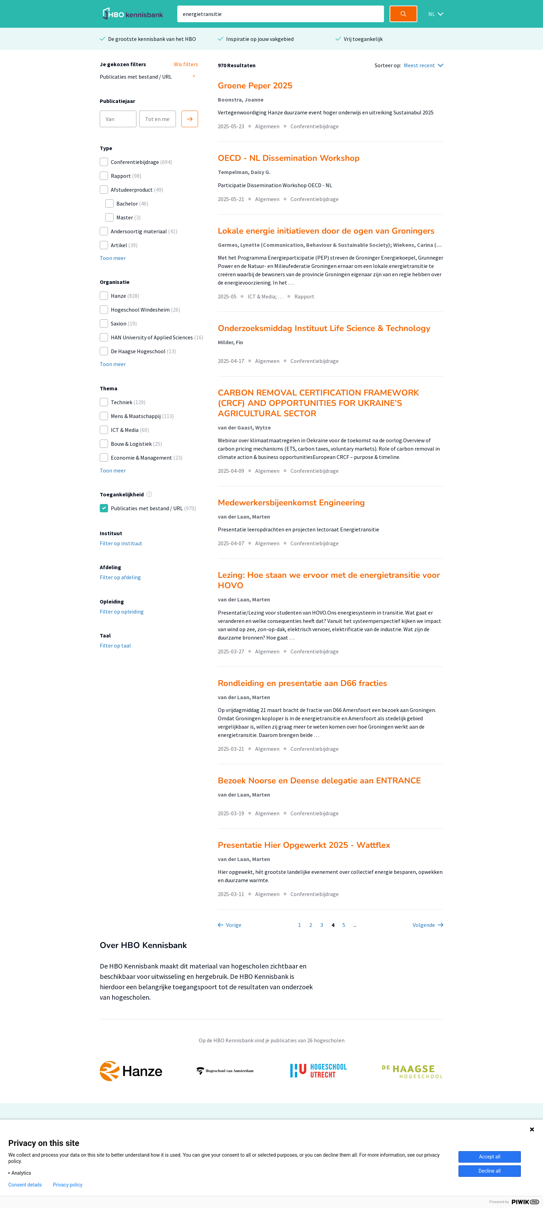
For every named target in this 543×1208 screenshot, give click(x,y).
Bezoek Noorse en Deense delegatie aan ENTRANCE (319, 780)
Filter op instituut (121, 543)
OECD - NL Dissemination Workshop (288, 158)
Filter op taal (115, 645)
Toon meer (113, 258)
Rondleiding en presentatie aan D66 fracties (302, 683)
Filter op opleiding (122, 611)
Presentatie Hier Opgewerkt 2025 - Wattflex (304, 845)
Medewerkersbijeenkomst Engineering (291, 502)
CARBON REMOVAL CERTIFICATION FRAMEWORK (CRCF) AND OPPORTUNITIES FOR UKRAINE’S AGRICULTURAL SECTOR (318, 403)
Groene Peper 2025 (255, 85)
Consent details (25, 1185)
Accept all (489, 1156)
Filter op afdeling (120, 577)
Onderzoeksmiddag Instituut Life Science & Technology (324, 328)
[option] (271, 1071)
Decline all (490, 1171)
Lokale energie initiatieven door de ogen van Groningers (326, 230)
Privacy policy (67, 1185)
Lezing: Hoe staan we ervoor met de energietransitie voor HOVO (329, 580)
